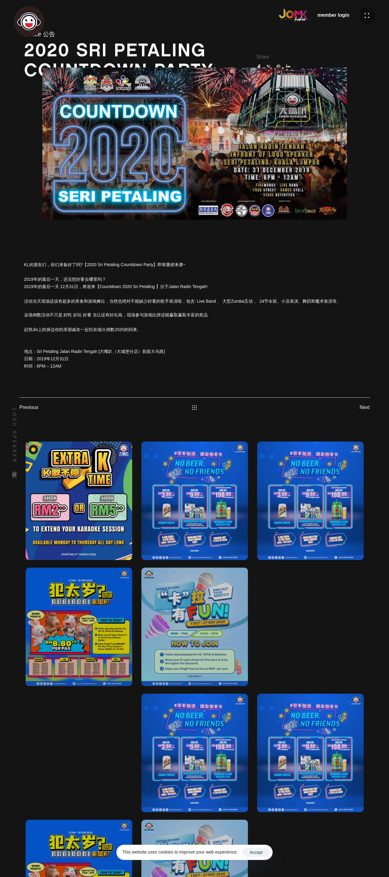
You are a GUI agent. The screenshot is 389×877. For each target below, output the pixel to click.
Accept (256, 852)
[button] (367, 15)
